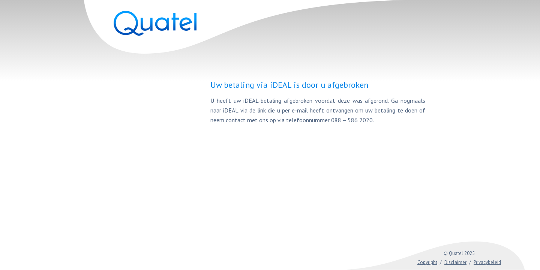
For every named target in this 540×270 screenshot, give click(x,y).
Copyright (427, 262)
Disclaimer (455, 262)
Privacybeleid (487, 262)
